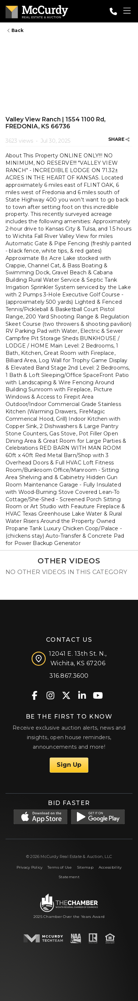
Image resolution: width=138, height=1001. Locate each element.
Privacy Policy (30, 867)
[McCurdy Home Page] (37, 10)
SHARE (119, 139)
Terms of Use (59, 867)
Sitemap (85, 867)
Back (15, 30)
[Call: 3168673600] (113, 11)
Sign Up (69, 764)
